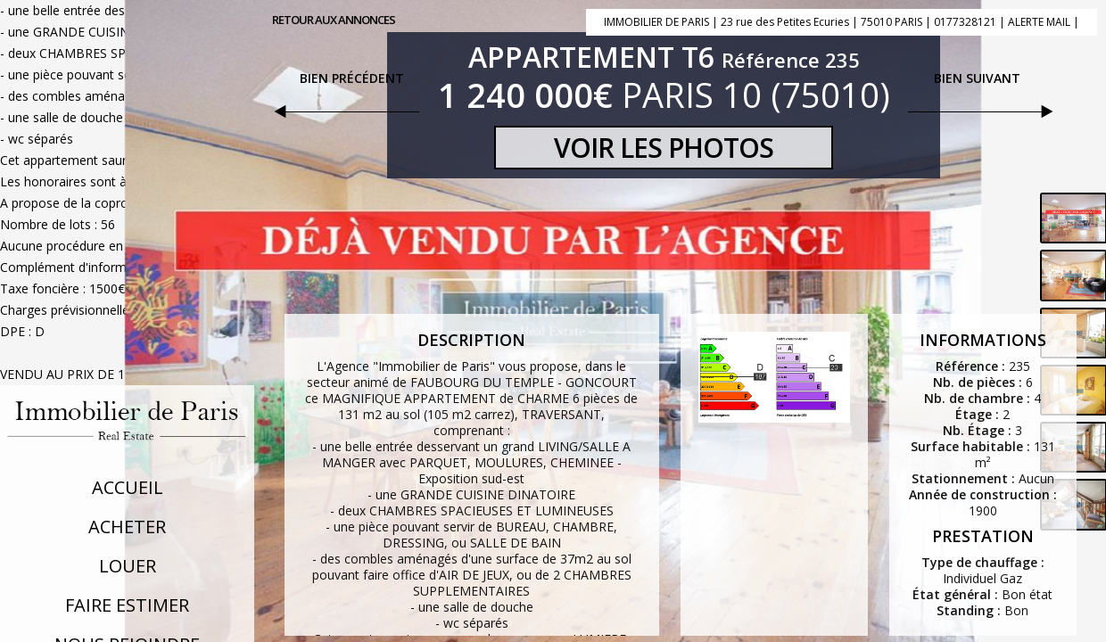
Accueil (127, 487)
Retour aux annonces (333, 20)
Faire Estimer (127, 605)
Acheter (127, 526)
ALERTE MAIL (1039, 21)
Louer (127, 566)
